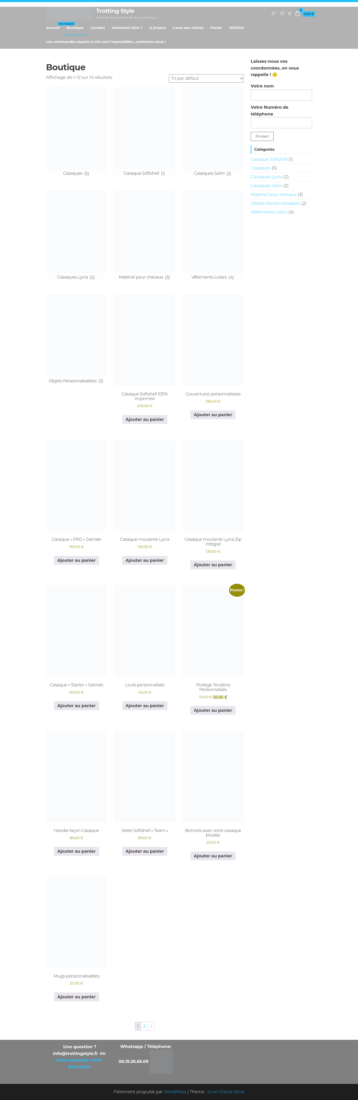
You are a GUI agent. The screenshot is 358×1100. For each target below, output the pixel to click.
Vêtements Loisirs (269, 212)
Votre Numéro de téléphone (281, 116)
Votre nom (281, 92)
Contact (97, 27)
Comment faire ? (127, 27)
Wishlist (236, 27)
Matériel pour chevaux (274, 194)
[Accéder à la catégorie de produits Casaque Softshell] (144, 132)
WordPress (175, 1091)
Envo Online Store (226, 1091)
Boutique (74, 27)
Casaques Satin (266, 185)
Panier (216, 27)
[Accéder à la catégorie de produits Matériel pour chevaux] (144, 236)
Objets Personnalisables (275, 203)
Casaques (261, 168)
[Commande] (206, 78)
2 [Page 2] (144, 1026)
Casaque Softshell (269, 159)
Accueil (54, 26)
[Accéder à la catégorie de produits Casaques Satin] (213, 132)
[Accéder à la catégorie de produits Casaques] (76, 132)
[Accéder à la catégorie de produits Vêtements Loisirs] (213, 236)
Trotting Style (115, 10)
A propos (157, 27)
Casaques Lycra (267, 176)
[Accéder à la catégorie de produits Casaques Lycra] (76, 236)
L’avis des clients (188, 27)
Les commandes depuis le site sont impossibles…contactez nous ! (106, 41)
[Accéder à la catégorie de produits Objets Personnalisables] (76, 340)
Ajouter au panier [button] (145, 419)
